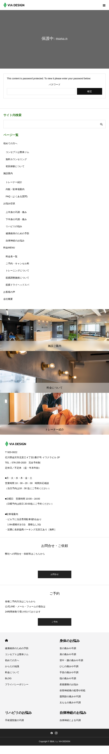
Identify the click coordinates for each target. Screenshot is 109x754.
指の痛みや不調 (68, 678)
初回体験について (15, 166)
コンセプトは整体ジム (17, 152)
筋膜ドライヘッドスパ (17, 284)
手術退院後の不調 (14, 720)
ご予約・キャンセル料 (17, 263)
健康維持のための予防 (17, 233)
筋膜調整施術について (17, 277)
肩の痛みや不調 (68, 654)
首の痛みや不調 (68, 648)
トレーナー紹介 (14, 182)
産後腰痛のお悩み (69, 684)
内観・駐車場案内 (15, 189)
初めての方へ (10, 143)
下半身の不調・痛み (16, 219)
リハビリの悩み (14, 226)
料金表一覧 (11, 256)
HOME (6, 640)
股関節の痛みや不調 (70, 696)
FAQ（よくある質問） (17, 196)
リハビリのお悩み (18, 713)
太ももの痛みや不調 (70, 702)
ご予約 (55, 622)
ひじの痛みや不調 (69, 666)
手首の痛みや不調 (69, 672)
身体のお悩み (70, 641)
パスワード (54, 84)
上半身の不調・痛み (16, 212)
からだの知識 (12, 666)
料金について (12, 672)
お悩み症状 (9, 203)
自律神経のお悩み (15, 240)
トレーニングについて (17, 270)
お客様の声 (9, 292)
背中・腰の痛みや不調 (71, 660)
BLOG (8, 678)
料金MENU (9, 247)
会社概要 (8, 299)
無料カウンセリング (16, 159)
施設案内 (8, 173)
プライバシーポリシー (16, 684)
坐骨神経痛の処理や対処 (72, 690)
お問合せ (55, 574)
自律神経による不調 (70, 720)
